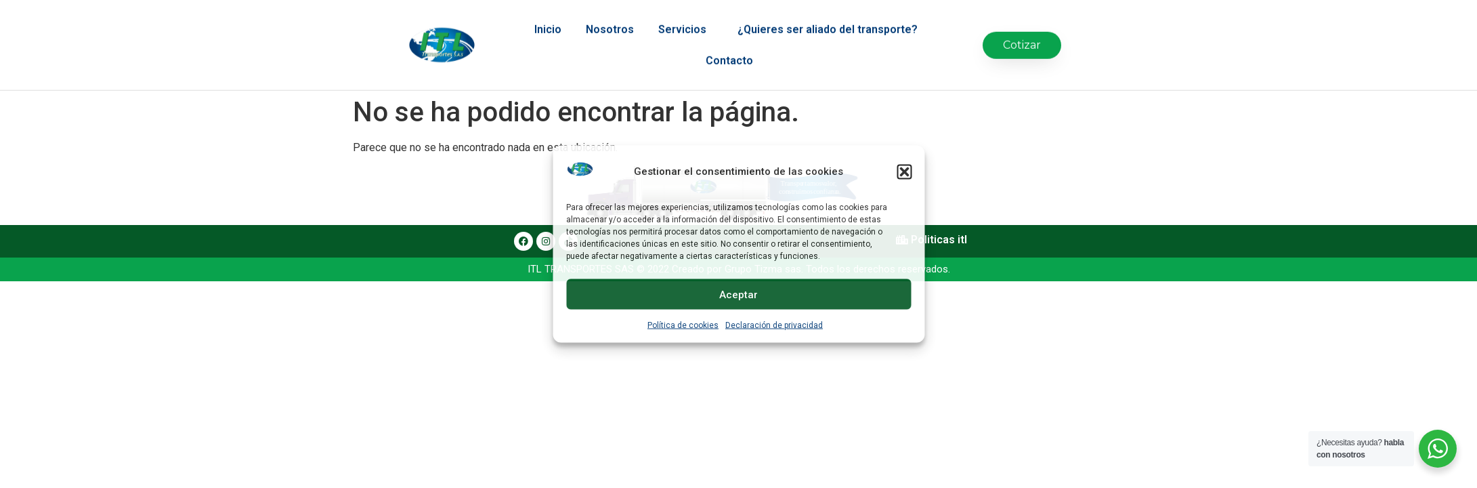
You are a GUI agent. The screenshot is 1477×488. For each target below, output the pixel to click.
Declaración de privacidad (774, 325)
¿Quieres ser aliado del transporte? (830, 19)
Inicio (547, 19)
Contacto (729, 50)
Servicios (685, 19)
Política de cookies (683, 325)
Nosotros (610, 19)
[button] (904, 171)
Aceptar (738, 294)
